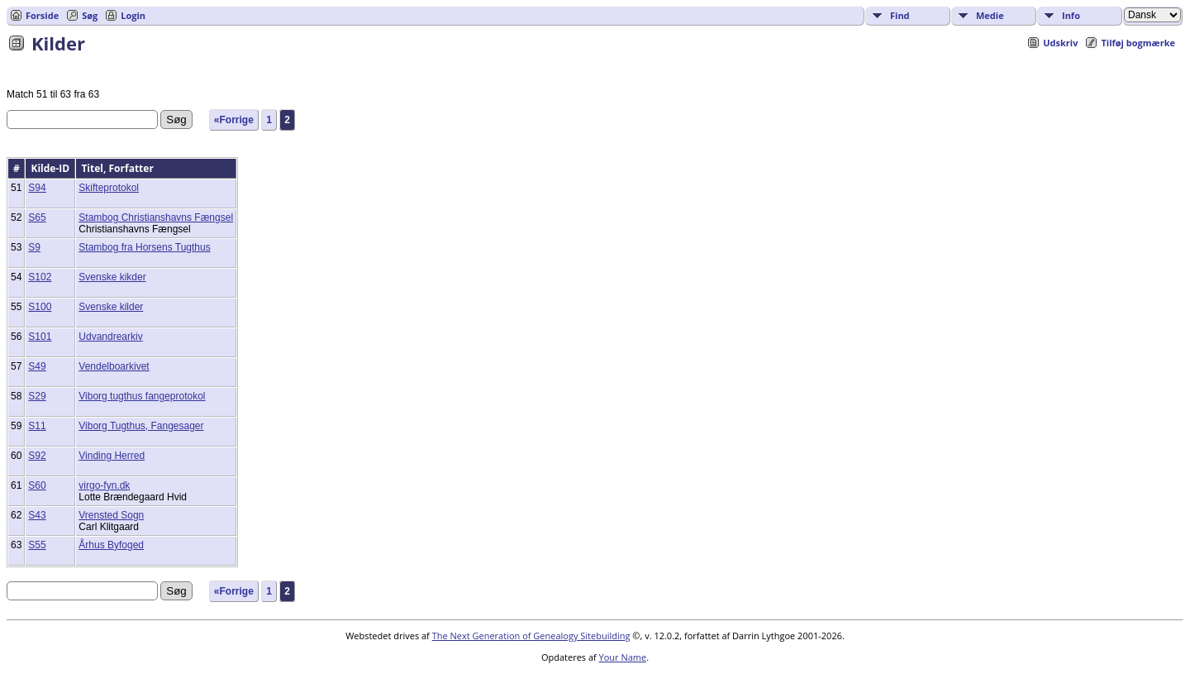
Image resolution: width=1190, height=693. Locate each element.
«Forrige (234, 120)
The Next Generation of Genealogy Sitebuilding (531, 635)
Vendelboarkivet (114, 366)
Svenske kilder (111, 307)
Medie (990, 15)
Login (133, 15)
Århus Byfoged (111, 545)
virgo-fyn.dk (104, 485)
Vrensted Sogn (111, 515)
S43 (36, 515)
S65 (36, 217)
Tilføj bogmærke (1138, 42)
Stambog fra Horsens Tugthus (144, 247)
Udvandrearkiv (110, 336)
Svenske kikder (112, 277)
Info (1071, 15)
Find (900, 15)
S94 (36, 188)
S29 (36, 396)
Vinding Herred (112, 455)
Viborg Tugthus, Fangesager (141, 426)
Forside (42, 15)
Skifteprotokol (109, 188)
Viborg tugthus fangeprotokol (142, 396)
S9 (34, 247)
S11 (36, 426)
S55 (36, 545)
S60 (36, 485)
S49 (36, 366)
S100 (39, 307)
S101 (39, 336)
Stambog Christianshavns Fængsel (156, 217)
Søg (90, 15)
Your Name (623, 657)
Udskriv (1060, 42)
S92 (36, 455)
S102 (39, 277)
